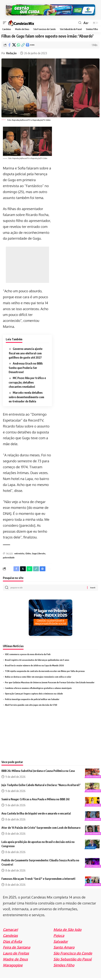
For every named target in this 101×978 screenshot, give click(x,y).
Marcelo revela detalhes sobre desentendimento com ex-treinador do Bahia (26, 397)
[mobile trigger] (5, 23)
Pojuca (58, 935)
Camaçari (10, 929)
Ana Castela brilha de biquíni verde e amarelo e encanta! (36, 813)
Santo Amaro (63, 947)
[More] (32, 45)
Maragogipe (13, 965)
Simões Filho (63, 965)
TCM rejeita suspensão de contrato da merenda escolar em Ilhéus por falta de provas (45, 671)
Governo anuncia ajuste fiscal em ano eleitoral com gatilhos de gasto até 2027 (25, 353)
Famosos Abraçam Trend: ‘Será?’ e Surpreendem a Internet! (38, 878)
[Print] (27, 45)
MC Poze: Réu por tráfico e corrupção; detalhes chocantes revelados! (27, 382)
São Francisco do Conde (72, 953)
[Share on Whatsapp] (18, 45)
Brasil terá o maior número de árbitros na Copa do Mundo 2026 (34, 665)
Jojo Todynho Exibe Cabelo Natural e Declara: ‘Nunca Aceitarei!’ (41, 785)
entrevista (19, 553)
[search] (80, 22)
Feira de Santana (16, 947)
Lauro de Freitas (16, 953)
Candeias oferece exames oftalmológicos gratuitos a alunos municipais (38, 688)
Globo (28, 553)
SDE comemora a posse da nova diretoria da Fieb (27, 654)
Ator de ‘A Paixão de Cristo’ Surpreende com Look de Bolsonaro (41, 827)
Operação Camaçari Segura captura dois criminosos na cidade (34, 693)
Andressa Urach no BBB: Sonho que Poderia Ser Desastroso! (26, 367)
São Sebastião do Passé (72, 959)
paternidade (9, 557)
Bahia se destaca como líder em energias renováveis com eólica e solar (38, 677)
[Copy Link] (23, 45)
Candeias (10, 935)
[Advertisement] (27, 265)
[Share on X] (14, 45)
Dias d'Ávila (12, 941)
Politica (90, 848)
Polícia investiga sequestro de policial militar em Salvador (32, 699)
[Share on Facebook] (9, 45)
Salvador (60, 941)
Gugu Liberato (38, 553)
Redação (11, 53)
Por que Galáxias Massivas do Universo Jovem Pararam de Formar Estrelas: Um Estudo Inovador (49, 682)
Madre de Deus (15, 959)
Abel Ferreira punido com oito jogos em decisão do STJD (31, 705)
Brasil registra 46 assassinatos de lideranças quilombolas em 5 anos (37, 660)
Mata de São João (67, 929)
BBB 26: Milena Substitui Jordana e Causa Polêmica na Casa (38, 770)
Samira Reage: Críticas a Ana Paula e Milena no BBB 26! (35, 799)
